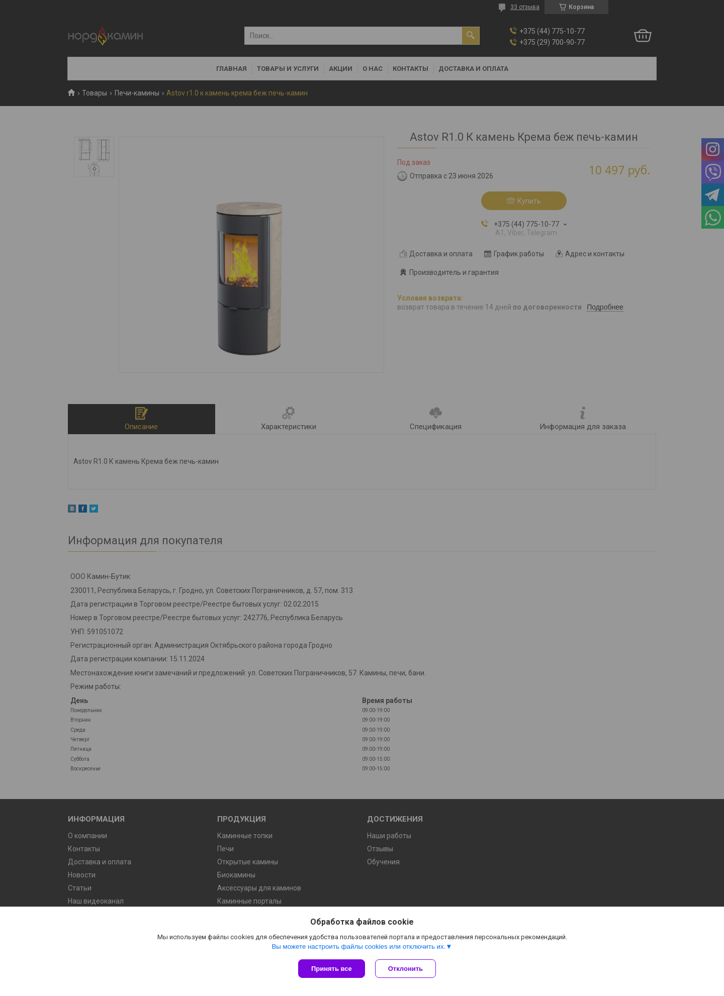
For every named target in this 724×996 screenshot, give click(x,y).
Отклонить (405, 968)
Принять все (331, 968)
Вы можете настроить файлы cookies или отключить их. (358, 946)
